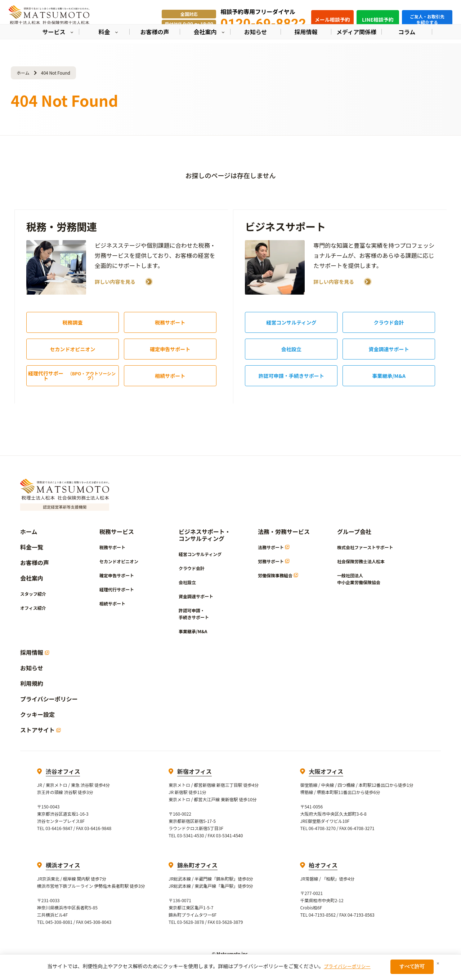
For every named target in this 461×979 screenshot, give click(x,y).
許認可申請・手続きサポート (291, 375)
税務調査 (72, 322)
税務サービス (116, 531)
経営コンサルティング (291, 322)
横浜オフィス (63, 865)
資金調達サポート (389, 349)
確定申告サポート (170, 349)
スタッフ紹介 (33, 594)
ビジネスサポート (285, 226)
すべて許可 (412, 966)
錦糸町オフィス (197, 865)
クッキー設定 (37, 714)
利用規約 (31, 683)
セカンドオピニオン (72, 349)
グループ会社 (354, 531)
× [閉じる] (438, 963)
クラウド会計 (389, 322)
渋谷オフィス (63, 771)
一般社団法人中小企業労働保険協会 (358, 578)
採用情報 (34, 652)
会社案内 (31, 578)
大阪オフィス (326, 771)
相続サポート (170, 375)
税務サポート (170, 322)
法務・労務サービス (284, 531)
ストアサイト (40, 730)
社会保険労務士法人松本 (361, 561)
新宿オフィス (194, 771)
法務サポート (274, 547)
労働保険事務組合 (278, 575)
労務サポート (274, 561)
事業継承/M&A (389, 375)
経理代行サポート (73, 376)
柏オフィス (323, 865)
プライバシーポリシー (49, 699)
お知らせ (31, 668)
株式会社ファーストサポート (365, 547)
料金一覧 (31, 547)
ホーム (23, 73)
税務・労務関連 (61, 226)
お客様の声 (34, 562)
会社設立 (291, 349)
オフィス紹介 (33, 608)
